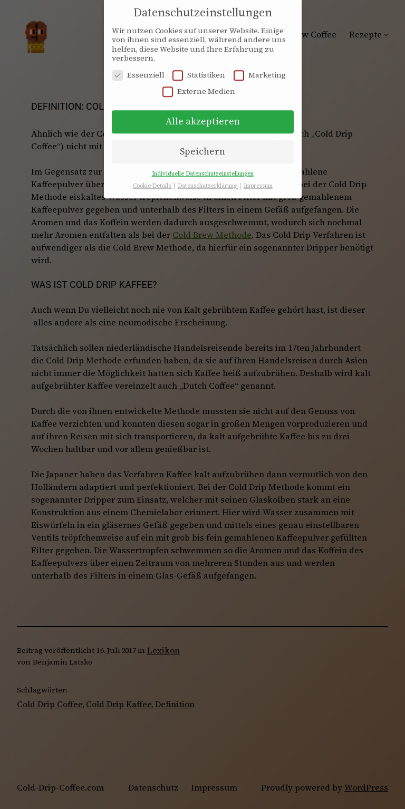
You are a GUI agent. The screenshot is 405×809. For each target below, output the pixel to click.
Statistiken (198, 69)
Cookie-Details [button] (152, 180)
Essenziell (138, 69)
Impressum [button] (258, 180)
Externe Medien (198, 86)
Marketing (260, 69)
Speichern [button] (202, 145)
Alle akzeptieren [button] (203, 115)
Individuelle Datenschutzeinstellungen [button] (203, 168)
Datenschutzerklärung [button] (208, 180)
